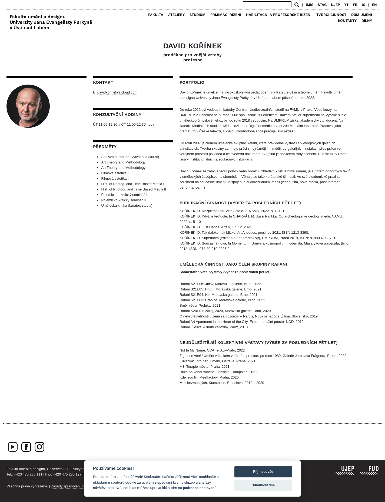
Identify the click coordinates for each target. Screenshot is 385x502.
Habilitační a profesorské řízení (278, 15)
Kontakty (347, 21)
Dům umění (361, 15)
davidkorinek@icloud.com (117, 92)
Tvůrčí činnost (331, 15)
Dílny (366, 21)
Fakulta (155, 15)
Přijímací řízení (225, 15)
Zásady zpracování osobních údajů (78, 486)
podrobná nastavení (199, 488)
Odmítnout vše (263, 485)
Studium (197, 15)
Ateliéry (176, 15)
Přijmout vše (263, 472)
